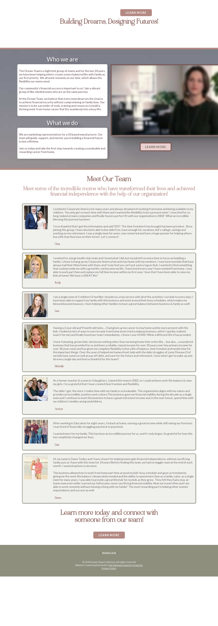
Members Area (109, 553)
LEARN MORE (136, 12)
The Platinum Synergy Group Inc (125, 565)
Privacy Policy (109, 568)
